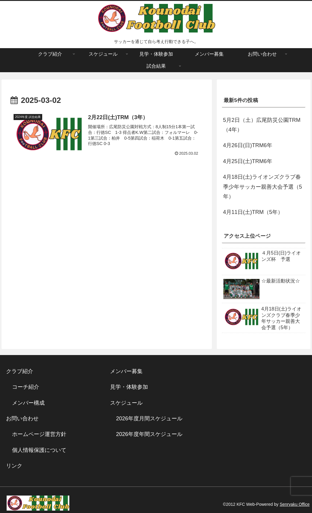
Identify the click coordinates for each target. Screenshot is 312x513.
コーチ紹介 (25, 387)
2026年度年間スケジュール (149, 434)
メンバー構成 (28, 403)
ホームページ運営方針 (39, 434)
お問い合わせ (22, 419)
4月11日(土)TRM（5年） (253, 212)
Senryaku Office (295, 504)
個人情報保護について (39, 450)
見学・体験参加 (129, 387)
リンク (14, 466)
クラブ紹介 (22, 371)
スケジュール (126, 403)
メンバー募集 (126, 371)
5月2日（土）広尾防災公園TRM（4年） (262, 125)
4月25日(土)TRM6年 (247, 161)
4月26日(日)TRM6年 (247, 145)
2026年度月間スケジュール (149, 419)
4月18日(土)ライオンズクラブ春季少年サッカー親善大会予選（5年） (262, 186)
